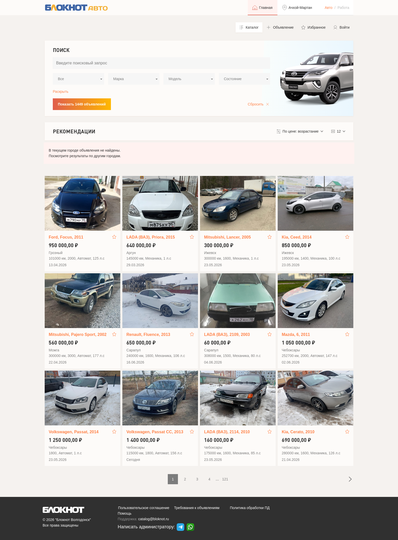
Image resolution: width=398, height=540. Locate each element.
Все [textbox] (61, 79)
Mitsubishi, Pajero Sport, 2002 (78, 334)
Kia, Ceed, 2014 (296, 237)
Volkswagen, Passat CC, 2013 (154, 432)
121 (225, 479)
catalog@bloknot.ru (153, 519)
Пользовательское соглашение (143, 508)
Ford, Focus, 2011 (66, 237)
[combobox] (78, 79)
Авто (329, 8)
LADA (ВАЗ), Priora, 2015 (150, 237)
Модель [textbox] (175, 79)
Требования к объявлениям (197, 508)
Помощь (124, 513)
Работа (343, 8)
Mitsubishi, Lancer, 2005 (227, 237)
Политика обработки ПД (250, 508)
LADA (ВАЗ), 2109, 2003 (227, 334)
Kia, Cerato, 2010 (298, 432)
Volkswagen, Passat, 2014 (73, 432)
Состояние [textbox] (233, 79)
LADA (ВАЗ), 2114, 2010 (227, 432)
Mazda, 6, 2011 (296, 334)
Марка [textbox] (118, 79)
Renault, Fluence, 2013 (148, 334)
